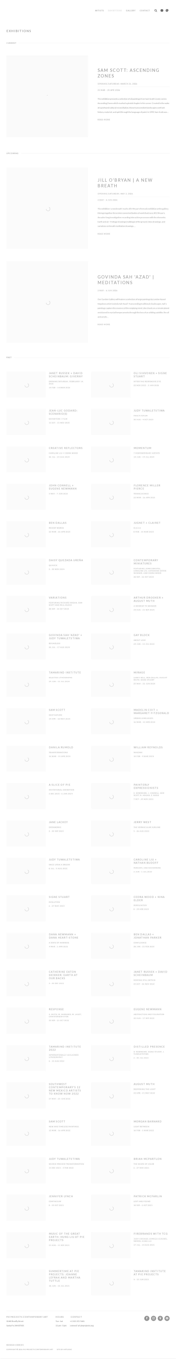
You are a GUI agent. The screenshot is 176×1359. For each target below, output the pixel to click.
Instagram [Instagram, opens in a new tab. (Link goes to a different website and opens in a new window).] (153, 1318)
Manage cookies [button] (15, 1345)
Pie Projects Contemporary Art (25, 10)
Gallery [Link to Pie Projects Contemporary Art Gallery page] (130, 10)
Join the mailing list (161, 10)
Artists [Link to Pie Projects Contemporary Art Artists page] (99, 10)
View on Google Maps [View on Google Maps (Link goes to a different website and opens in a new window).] (160, 1318)
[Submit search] (156, 10)
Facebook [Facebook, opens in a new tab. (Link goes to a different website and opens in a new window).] (146, 1318)
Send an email (167, 10)
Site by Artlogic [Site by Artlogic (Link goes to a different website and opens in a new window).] (64, 1349)
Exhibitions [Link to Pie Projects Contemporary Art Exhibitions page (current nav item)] (115, 10)
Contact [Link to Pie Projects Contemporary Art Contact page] (145, 10)
